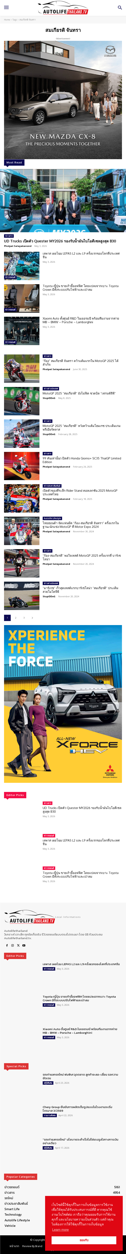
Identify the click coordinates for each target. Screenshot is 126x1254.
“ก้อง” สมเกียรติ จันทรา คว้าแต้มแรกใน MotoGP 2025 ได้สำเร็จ (81, 362)
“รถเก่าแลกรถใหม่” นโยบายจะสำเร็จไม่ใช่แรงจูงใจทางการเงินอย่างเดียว (80, 1141)
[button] (63, 704)
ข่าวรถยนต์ (10, 277)
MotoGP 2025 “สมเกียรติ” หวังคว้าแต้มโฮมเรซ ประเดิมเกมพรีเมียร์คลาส (82, 427)
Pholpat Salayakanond (18, 245)
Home (7, 19)
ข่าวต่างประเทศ (51, 388)
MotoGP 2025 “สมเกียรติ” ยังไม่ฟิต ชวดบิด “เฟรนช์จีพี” (79, 393)
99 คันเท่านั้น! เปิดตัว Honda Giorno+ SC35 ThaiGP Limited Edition (82, 460)
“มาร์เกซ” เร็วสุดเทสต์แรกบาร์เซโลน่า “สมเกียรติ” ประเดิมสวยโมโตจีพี (80, 590)
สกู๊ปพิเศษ (48, 1082)
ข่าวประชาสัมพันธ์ (52, 485)
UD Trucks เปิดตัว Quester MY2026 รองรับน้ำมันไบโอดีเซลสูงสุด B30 (60, 241)
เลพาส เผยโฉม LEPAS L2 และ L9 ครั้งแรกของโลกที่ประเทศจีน (81, 255)
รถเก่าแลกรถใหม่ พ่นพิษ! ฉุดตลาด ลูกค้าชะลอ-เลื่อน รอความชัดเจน (80, 1076)
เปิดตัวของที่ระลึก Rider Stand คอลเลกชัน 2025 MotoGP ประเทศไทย (80, 492)
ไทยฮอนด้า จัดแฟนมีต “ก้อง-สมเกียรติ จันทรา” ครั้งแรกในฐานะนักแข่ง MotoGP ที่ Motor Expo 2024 (81, 525)
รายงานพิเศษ (50, 1115)
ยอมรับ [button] (84, 1240)
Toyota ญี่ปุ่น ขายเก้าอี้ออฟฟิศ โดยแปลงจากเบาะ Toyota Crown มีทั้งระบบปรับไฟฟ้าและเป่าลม (81, 288)
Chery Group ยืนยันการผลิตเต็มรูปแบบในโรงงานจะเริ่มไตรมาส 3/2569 (77, 1109)
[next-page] (32, 618)
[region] (63, 704)
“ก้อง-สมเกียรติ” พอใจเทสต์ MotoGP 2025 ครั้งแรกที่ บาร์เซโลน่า (82, 557)
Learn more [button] (60, 1229)
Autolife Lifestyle (52, 518)
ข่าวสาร (9, 235)
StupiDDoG (49, 398)
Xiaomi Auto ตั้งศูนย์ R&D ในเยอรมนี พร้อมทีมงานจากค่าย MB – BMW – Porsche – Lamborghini (81, 320)
